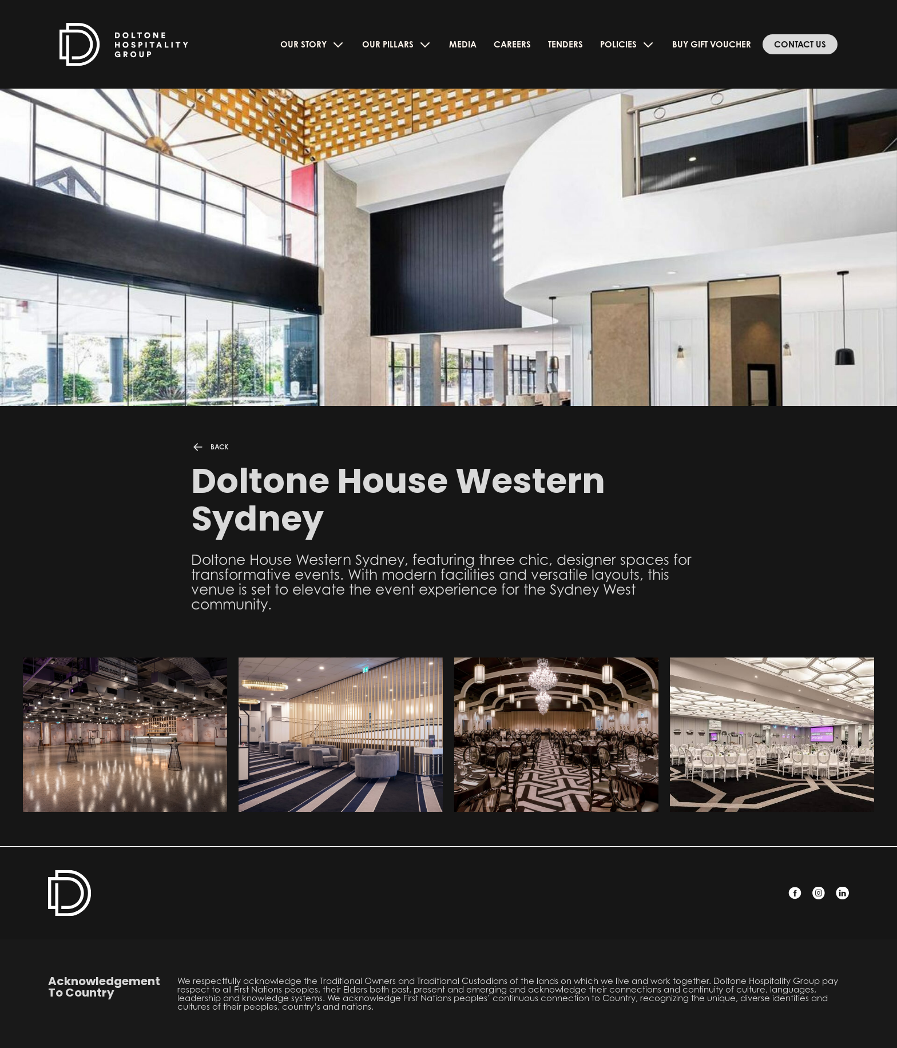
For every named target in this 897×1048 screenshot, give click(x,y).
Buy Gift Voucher (711, 44)
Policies (627, 44)
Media (463, 44)
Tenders (565, 44)
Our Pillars (397, 44)
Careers (512, 44)
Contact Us (800, 44)
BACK (209, 447)
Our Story (312, 44)
